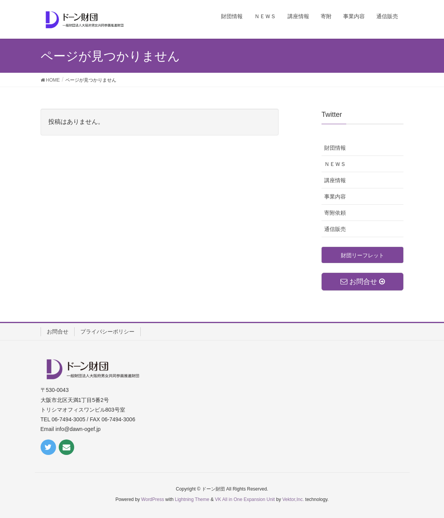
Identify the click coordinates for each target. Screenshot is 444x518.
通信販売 (335, 229)
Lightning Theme (192, 499)
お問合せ (57, 331)
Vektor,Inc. (293, 499)
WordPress (152, 499)
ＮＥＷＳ (335, 164)
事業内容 (335, 196)
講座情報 (335, 180)
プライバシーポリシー (107, 331)
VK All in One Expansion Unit (245, 499)
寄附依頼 (335, 213)
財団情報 (335, 148)
